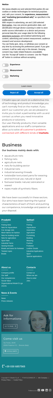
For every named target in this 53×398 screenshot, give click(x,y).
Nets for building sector (10, 235)
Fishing (29, 225)
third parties (7, 25)
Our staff (4, 275)
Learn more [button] (26, 86)
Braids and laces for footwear (12, 248)
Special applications (34, 256)
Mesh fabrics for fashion (10, 233)
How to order (31, 278)
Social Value (6, 281)
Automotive (31, 230)
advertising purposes (11, 36)
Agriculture (31, 233)
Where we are (32, 275)
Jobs (28, 281)
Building (30, 238)
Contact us (31, 273)
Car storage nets (7, 230)
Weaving (30, 241)
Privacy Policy (6, 380)
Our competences (8, 278)
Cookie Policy (17, 380)
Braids (3, 254)
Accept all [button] (38, 92)
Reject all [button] (14, 92)
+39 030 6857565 (13, 366)
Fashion (30, 243)
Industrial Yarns (7, 243)
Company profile (7, 273)
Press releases (7, 301)
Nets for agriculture (8, 238)
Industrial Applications (35, 251)
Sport (29, 254)
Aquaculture (31, 227)
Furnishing (31, 235)
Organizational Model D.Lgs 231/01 (12, 284)
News (3, 298)
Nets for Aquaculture (9, 227)
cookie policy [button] (7, 20)
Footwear (30, 246)
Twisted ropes (6, 251)
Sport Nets (5, 241)
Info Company (42, 378)
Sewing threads (7, 246)
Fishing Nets (6, 225)
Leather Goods (32, 248)
